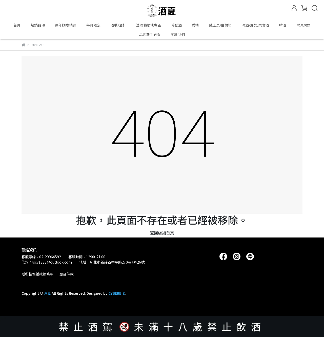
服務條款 (66, 273)
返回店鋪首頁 (162, 233)
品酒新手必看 (149, 34)
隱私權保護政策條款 (37, 273)
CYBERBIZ (116, 293)
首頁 (17, 25)
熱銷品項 (38, 25)
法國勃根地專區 (148, 25)
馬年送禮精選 (65, 25)
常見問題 (303, 25)
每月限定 (93, 25)
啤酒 (282, 25)
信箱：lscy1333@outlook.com (47, 262)
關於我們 (178, 34)
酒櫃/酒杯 (118, 25)
